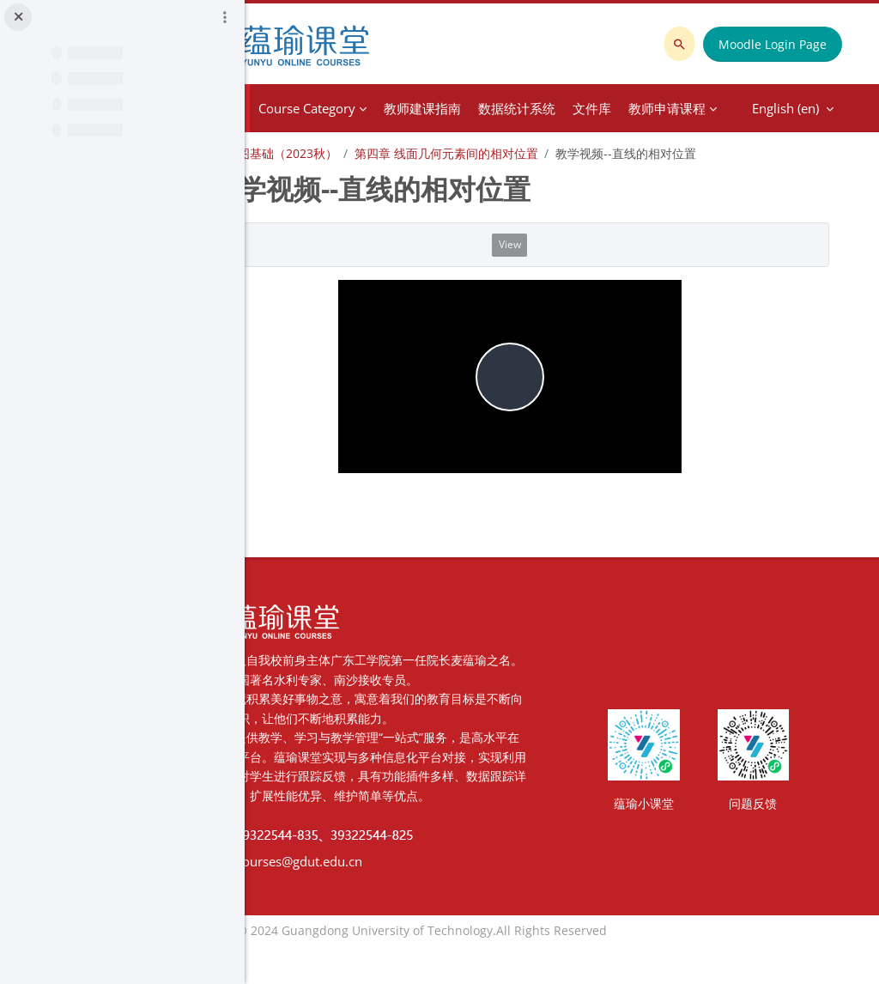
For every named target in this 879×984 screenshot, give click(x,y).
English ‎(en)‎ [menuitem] (669, 108)
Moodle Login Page (778, 44)
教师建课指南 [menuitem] (521, 108)
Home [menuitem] (322, 108)
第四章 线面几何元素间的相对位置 (545, 153)
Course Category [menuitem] (405, 108)
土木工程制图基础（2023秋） (356, 153)
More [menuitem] (592, 108)
